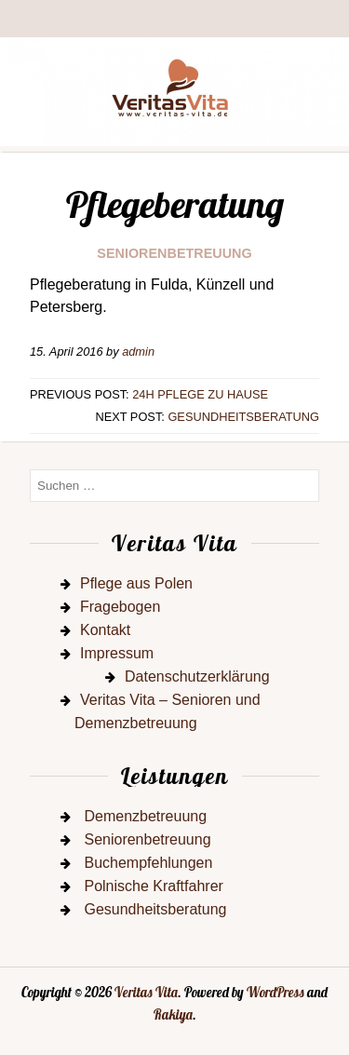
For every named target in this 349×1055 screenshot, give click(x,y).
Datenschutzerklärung (197, 676)
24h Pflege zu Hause (200, 394)
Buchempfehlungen (148, 863)
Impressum (117, 653)
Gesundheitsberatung (243, 417)
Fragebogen (120, 607)
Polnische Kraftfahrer (153, 886)
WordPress (275, 992)
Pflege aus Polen (136, 583)
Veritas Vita (146, 992)
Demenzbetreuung (145, 816)
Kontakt (105, 630)
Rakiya (173, 1015)
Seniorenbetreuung (174, 253)
